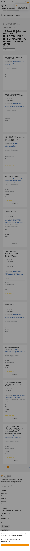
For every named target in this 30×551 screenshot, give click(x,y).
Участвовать (15, 544)
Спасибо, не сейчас (15, 548)
